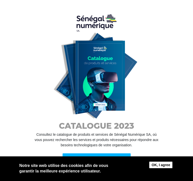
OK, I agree (161, 166)
